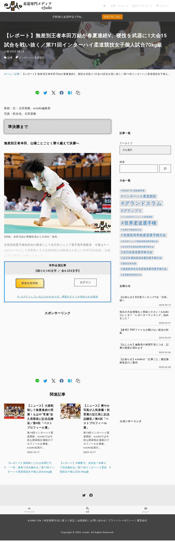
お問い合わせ (98, 522)
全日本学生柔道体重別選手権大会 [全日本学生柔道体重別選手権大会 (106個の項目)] (138, 247)
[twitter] (45, 92)
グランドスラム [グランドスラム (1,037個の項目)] (143, 203)
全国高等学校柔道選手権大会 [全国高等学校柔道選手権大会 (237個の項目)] (144, 235)
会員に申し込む (112, 16)
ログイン (85, 282)
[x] (53, 92)
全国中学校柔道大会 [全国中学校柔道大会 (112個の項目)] (132, 229)
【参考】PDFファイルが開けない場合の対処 (144, 331)
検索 (122, 162)
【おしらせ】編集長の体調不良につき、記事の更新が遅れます (144, 346)
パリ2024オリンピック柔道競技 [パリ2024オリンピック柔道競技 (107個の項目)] (138, 217)
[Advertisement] (57, 348)
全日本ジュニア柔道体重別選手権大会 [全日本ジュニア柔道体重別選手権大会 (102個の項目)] (140, 241)
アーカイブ (126, 143)
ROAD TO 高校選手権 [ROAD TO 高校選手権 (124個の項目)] (134, 190)
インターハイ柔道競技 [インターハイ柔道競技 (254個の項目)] (139, 196)
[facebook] (62, 92)
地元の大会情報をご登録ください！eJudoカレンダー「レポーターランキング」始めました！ (144, 315)
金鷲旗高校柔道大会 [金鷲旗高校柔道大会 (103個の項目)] (132, 275)
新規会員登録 (30, 283)
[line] (37, 92)
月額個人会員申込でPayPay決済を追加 (58, 16)
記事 (10, 57)
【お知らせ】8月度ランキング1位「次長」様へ (144, 299)
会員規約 (82, 522)
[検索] (165, 168)
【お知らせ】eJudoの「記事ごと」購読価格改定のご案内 (144, 361)
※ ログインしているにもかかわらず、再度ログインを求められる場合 (57, 297)
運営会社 (142, 522)
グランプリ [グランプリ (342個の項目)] (133, 211)
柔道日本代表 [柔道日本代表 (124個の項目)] (129, 263)
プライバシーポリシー (121, 522)
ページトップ (29, 511)
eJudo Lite (34, 522)
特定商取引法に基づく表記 (59, 522)
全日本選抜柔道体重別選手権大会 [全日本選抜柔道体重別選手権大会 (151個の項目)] (142, 258)
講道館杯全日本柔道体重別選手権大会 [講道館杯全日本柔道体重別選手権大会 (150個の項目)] (145, 268)
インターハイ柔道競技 (32, 57)
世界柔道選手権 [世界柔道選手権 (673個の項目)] (140, 223)
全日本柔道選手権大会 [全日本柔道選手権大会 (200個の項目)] (137, 252)
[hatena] (70, 92)
